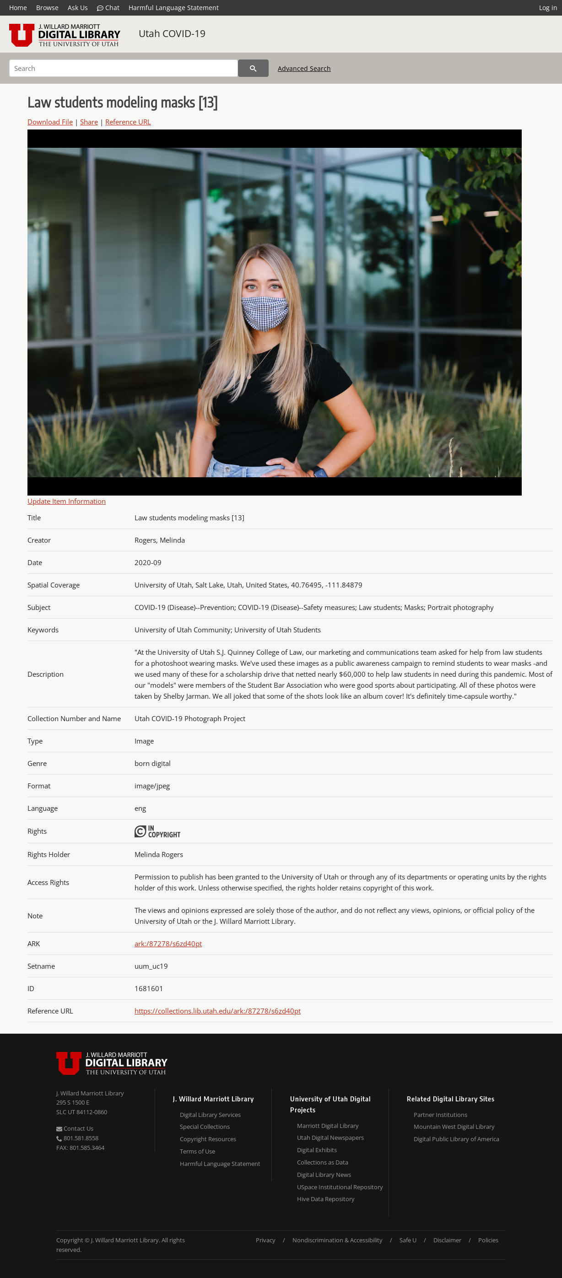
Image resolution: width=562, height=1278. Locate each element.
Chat (108, 7)
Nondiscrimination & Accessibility (337, 1240)
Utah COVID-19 (172, 33)
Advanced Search (304, 68)
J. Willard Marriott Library (90, 1093)
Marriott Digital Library (328, 1126)
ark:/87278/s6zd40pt (168, 943)
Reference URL (128, 121)
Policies (488, 1240)
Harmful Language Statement (174, 7)
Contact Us (74, 1128)
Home (18, 7)
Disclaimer (447, 1240)
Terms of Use (197, 1151)
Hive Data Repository (326, 1199)
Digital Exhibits (317, 1150)
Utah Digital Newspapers (330, 1137)
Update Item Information (66, 501)
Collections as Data (322, 1162)
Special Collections (205, 1126)
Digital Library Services (210, 1115)
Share (89, 121)
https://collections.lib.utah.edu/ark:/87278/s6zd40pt (218, 1010)
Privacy (266, 1240)
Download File (50, 121)
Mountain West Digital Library (454, 1126)
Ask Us (78, 7)
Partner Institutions (440, 1115)
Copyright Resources (208, 1139)
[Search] (123, 68)
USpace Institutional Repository (340, 1187)
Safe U (408, 1240)
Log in (548, 7)
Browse (47, 7)
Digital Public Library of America (456, 1139)
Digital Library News (324, 1174)
